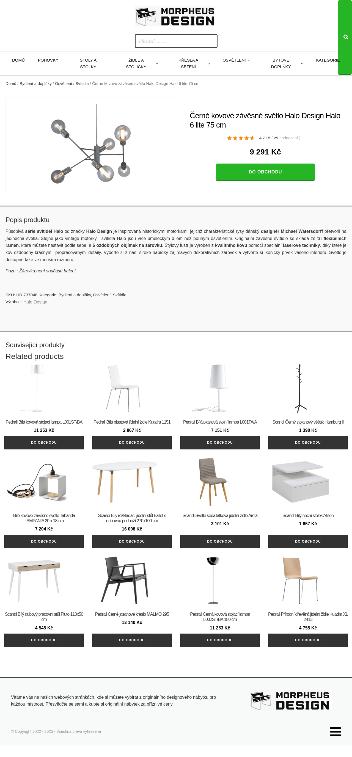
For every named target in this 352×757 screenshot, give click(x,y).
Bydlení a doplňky (36, 83)
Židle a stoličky (136, 63)
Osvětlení (234, 60)
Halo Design (35, 302)
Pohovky (48, 60)
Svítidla (82, 83)
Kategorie (328, 60)
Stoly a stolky (88, 63)
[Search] (345, 37)
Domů (18, 60)
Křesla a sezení (188, 63)
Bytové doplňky (281, 63)
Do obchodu (265, 172)
